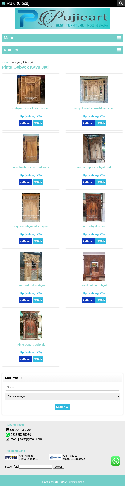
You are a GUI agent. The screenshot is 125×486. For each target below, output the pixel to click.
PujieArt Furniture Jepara (71, 482)
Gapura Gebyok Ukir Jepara (30, 226)
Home (5, 62)
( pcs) (15, 3)
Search (62, 406)
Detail (25, 123)
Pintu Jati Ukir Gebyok (31, 285)
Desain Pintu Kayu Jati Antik (31, 167)
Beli (38, 123)
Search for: (11, 466)
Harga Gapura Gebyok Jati (94, 167)
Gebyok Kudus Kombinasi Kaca (94, 108)
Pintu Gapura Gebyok (31, 344)
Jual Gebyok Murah (94, 226)
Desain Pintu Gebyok (94, 285)
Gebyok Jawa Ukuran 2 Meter (31, 108)
